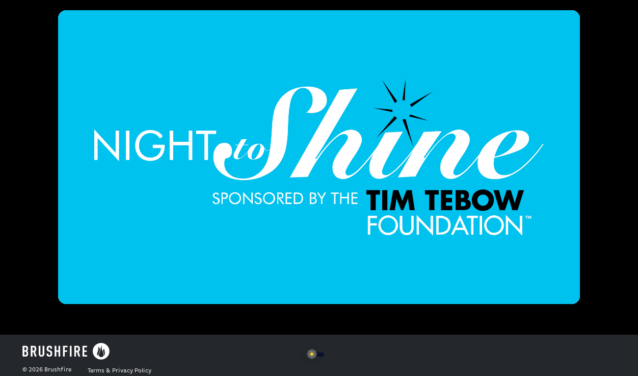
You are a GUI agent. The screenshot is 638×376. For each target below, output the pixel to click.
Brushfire (57, 370)
